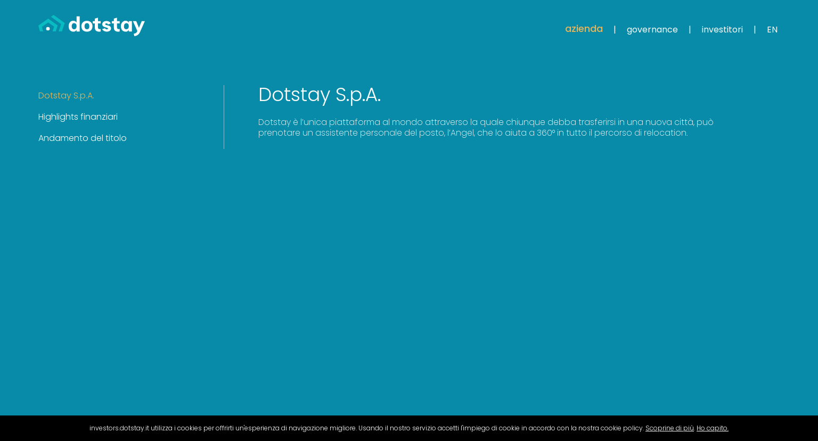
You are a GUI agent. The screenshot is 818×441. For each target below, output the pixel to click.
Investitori (722, 29)
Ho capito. (713, 427)
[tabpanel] (488, 112)
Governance (652, 29)
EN (772, 29)
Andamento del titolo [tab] (82, 138)
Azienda (584, 28)
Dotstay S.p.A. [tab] (66, 95)
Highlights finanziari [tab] (78, 117)
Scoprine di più (669, 427)
